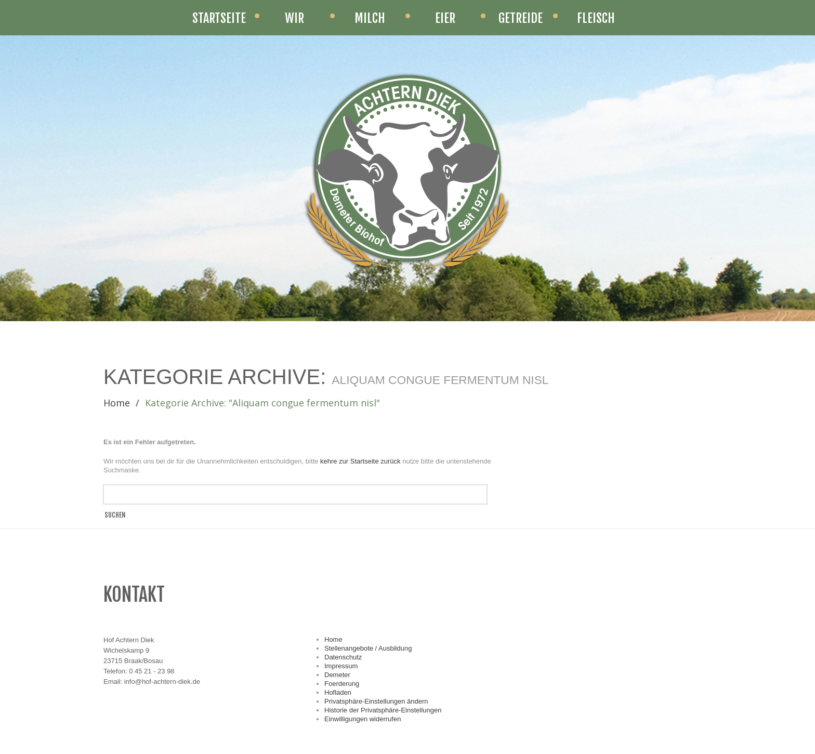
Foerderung (341, 683)
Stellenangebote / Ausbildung (368, 648)
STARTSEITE (219, 18)
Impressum (341, 666)
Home (116, 402)
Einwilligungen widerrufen (362, 719)
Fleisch (596, 18)
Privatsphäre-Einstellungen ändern (376, 701)
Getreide (520, 18)
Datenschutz (343, 657)
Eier (445, 18)
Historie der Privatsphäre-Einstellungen (382, 710)
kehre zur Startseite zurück (361, 461)
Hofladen (337, 692)
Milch (369, 18)
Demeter (337, 675)
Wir (294, 18)
